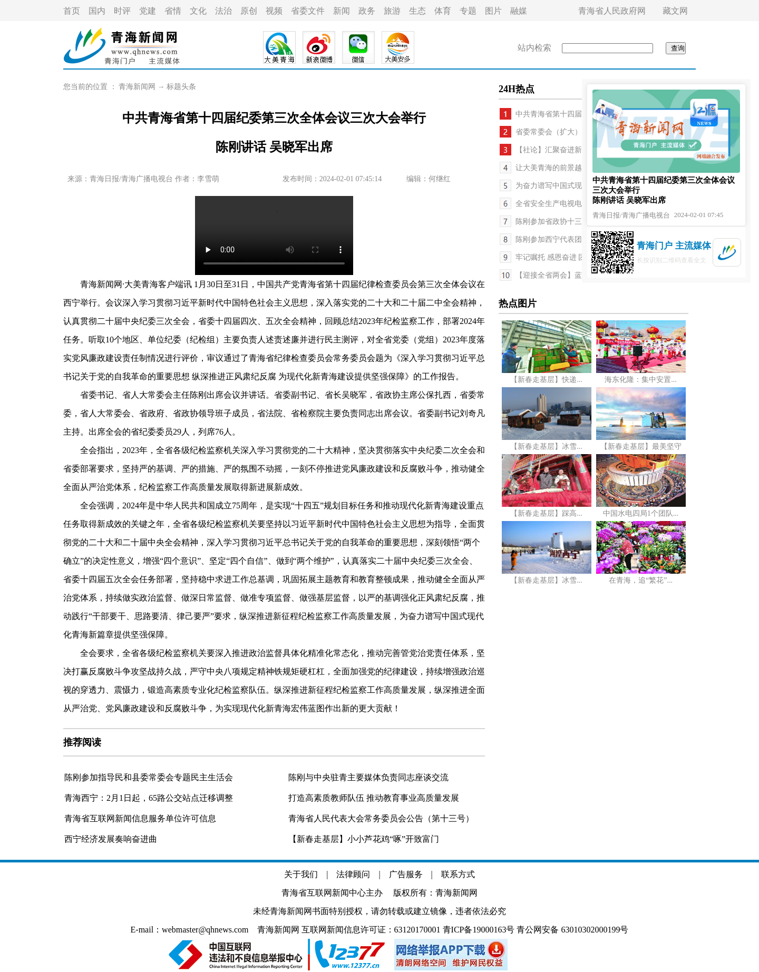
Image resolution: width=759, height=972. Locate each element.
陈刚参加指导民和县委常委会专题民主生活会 (148, 777)
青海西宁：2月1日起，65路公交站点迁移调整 (148, 797)
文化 (198, 10)
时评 (122, 10)
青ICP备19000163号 (479, 929)
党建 (147, 10)
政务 (366, 10)
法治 (223, 10)
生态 (417, 10)
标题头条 (181, 87)
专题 (468, 10)
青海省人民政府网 (612, 10)
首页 (71, 10)
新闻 (341, 10)
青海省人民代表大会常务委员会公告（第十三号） (381, 818)
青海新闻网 (137, 87)
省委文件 (308, 10)
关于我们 (301, 874)
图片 (493, 10)
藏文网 (675, 10)
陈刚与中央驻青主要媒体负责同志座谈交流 (368, 777)
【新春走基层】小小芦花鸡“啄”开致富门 (363, 838)
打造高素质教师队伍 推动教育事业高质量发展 (373, 797)
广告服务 (406, 874)
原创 (248, 10)
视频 (274, 10)
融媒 (518, 10)
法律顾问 (353, 874)
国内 (97, 10)
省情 (172, 10)
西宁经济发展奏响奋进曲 (110, 838)
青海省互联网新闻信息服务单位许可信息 (140, 818)
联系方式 (458, 874)
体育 (442, 10)
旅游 (392, 10)
